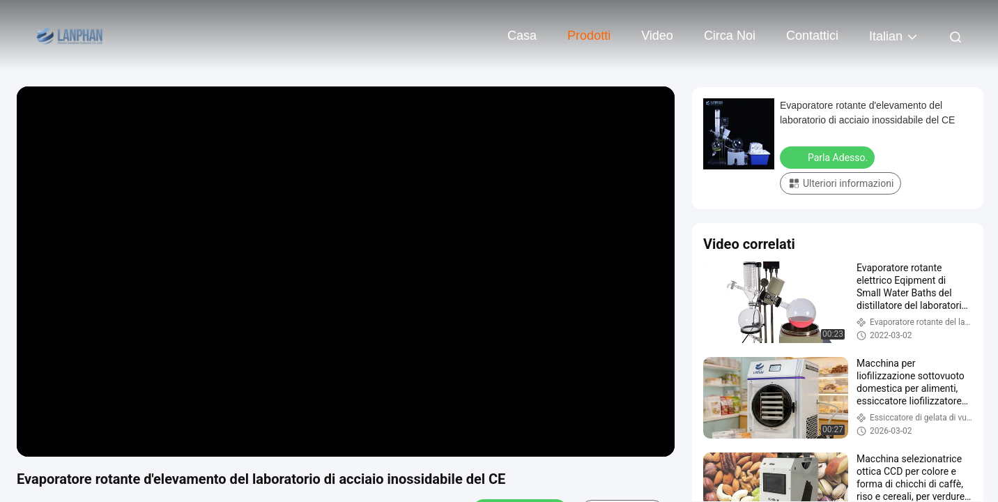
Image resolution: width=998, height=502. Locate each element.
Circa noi (729, 36)
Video (657, 36)
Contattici (812, 36)
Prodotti (589, 36)
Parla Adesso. (829, 157)
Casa (522, 36)
